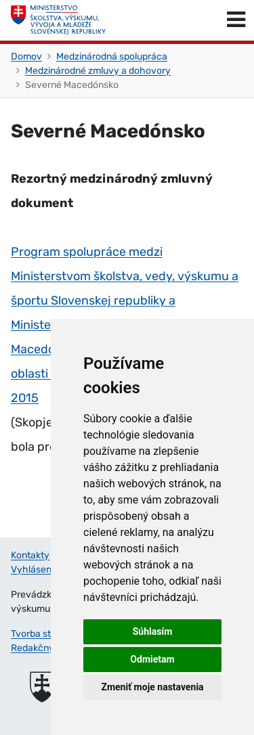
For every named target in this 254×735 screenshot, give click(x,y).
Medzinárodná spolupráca (111, 56)
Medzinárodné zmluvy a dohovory (98, 70)
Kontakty (30, 555)
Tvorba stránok (43, 634)
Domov (26, 56)
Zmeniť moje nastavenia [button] (152, 687)
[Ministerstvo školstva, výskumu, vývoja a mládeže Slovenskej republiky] (58, 20)
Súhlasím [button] (153, 631)
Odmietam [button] (152, 659)
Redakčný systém (49, 648)
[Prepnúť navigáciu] (236, 20)
